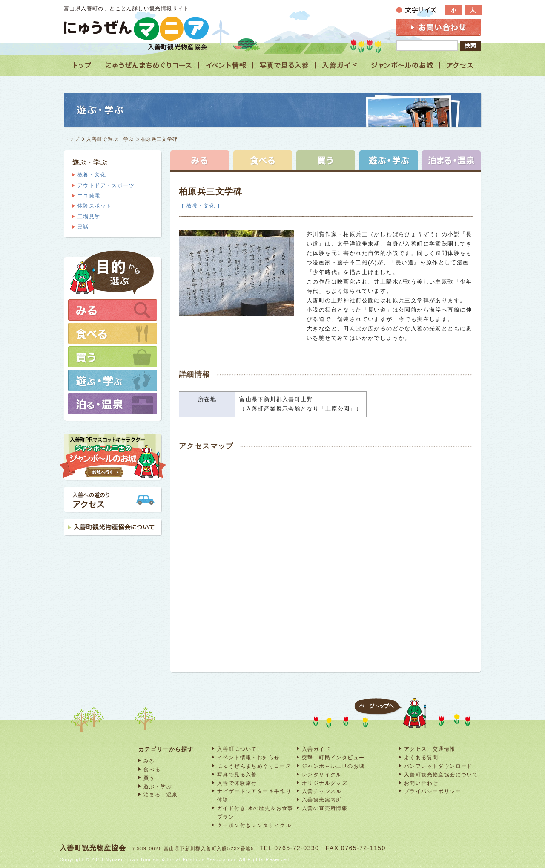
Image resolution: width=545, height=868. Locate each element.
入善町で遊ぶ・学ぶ (110, 139)
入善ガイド (316, 749)
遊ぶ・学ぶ (157, 786)
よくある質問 (421, 757)
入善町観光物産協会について (441, 774)
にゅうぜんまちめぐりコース (254, 766)
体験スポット (94, 206)
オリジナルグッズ (324, 783)
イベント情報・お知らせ (248, 757)
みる (149, 761)
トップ (72, 139)
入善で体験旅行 (237, 783)
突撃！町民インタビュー (333, 757)
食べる (152, 769)
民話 (83, 227)
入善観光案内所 (322, 799)
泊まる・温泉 (160, 794)
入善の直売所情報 (324, 808)
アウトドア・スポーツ (106, 185)
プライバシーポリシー (432, 791)
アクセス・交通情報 (430, 749)
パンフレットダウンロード (438, 766)
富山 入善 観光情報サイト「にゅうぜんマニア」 (136, 28)
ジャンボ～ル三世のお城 (333, 766)
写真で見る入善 (237, 774)
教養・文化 (91, 175)
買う (149, 778)
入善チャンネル (322, 791)
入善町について (237, 749)
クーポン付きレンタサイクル (254, 825)
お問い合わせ (421, 783)
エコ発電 (88, 196)
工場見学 (88, 217)
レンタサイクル (322, 774)
